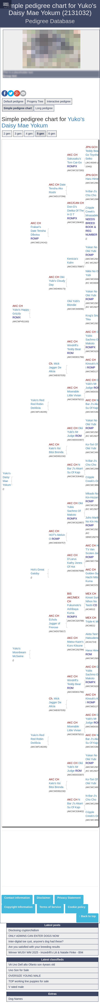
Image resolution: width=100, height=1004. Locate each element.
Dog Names (15, 998)
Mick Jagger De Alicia (55, 367)
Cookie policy (76, 907)
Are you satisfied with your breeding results (34, 946)
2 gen (7, 133)
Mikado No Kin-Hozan (92, 497)
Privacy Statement (69, 897)
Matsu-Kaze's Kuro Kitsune (75, 641)
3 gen (18, 133)
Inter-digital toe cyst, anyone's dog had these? (35, 941)
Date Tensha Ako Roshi (57, 188)
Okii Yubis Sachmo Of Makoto (75, 511)
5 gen (40, 133)
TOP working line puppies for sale (28, 981)
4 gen (29, 133)
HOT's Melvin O (57, 535)
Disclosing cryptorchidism (23, 930)
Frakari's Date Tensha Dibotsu (38, 231)
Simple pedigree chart (18, 108)
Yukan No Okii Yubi (91, 251)
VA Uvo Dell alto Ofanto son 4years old (31, 964)
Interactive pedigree (59, 101)
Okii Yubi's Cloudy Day (57, 280)
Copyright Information (18, 907)
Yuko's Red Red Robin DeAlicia (37, 404)
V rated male (16, 986)
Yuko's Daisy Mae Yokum (43, 122)
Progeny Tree (35, 101)
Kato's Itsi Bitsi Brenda (56, 448)
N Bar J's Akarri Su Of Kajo (75, 468)
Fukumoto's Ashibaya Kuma (74, 605)
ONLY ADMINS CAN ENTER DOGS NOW (33, 935)
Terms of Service (50, 907)
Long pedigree (44, 108)
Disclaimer (43, 897)
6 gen (51, 133)
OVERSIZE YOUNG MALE (24, 975)
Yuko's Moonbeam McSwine (19, 652)
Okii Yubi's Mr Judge (75, 432)
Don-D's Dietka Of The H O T (75, 210)
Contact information (17, 897)
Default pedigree (14, 101)
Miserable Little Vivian (74, 391)
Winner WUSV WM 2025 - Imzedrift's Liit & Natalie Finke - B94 (45, 952)
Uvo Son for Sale (18, 970)
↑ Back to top (87, 916)
